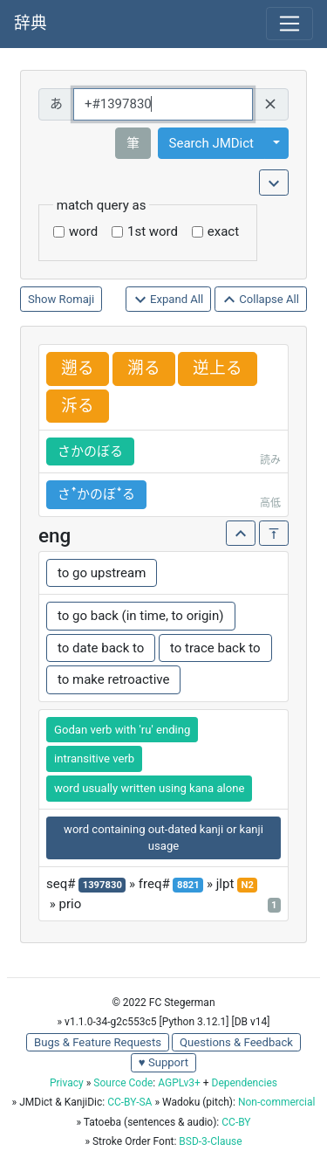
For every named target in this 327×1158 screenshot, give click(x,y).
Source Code (123, 1083)
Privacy (67, 1083)
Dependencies (244, 1083)
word (83, 231)
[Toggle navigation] (289, 23)
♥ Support (163, 1062)
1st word (152, 231)
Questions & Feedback (236, 1042)
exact (223, 231)
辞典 (30, 23)
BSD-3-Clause (210, 1141)
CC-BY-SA (129, 1102)
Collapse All (260, 300)
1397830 (102, 885)
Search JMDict (211, 143)
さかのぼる (90, 451)
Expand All (168, 300)
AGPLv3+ (179, 1083)
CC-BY (235, 1122)
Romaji (77, 299)
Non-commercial (276, 1102)
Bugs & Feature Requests (97, 1042)
